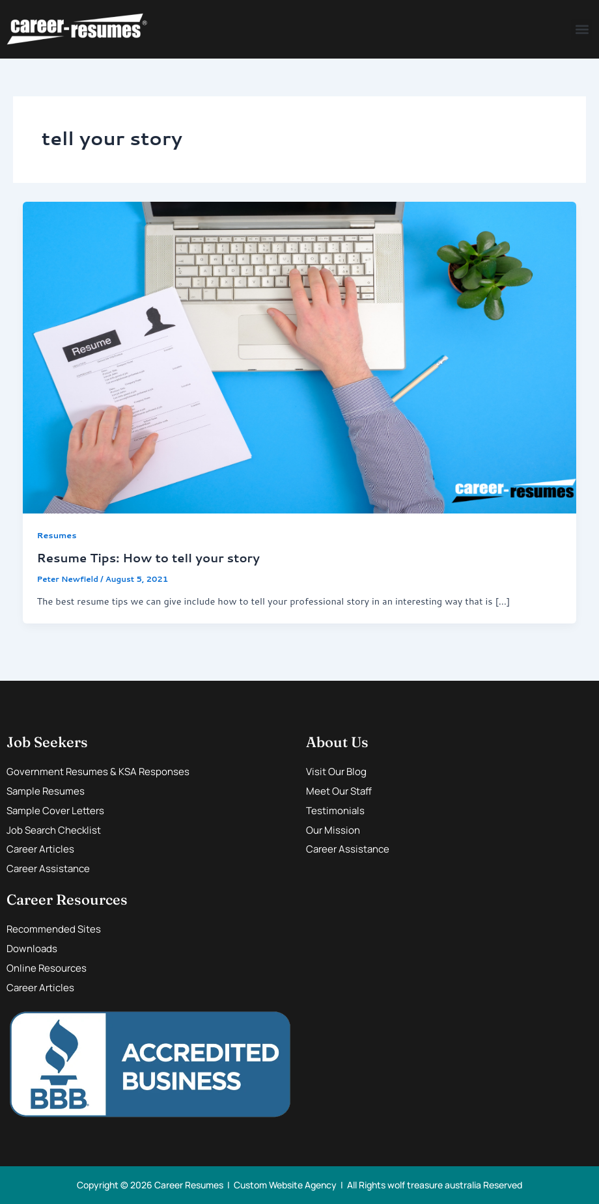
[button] (581, 29)
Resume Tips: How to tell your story (147, 557)
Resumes (56, 535)
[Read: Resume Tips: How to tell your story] (300, 356)
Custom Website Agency (285, 1185)
